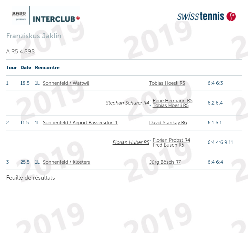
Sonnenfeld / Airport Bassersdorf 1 (80, 122)
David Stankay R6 (168, 122)
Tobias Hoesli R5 (167, 83)
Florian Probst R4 (171, 140)
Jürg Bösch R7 (165, 162)
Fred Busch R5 (168, 145)
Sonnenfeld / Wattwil (66, 83)
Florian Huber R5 (131, 142)
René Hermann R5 (172, 100)
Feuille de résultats (30, 177)
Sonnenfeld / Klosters (66, 162)
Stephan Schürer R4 (127, 102)
